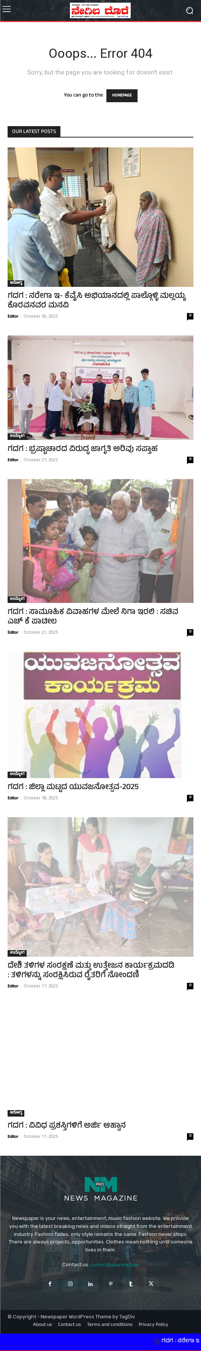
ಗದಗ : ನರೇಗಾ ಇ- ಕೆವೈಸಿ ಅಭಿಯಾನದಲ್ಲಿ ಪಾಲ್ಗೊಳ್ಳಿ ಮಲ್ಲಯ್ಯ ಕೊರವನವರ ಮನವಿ (97, 301)
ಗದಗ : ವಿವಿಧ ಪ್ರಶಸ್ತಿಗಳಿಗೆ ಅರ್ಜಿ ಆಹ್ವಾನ (67, 1126)
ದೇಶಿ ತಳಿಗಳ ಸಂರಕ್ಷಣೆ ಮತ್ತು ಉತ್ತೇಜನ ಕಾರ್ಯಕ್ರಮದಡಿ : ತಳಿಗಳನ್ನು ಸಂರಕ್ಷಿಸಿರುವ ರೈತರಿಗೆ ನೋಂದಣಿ (91, 971)
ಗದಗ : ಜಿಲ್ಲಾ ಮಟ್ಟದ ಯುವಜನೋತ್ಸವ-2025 (73, 787)
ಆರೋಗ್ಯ (16, 283)
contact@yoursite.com (114, 1265)
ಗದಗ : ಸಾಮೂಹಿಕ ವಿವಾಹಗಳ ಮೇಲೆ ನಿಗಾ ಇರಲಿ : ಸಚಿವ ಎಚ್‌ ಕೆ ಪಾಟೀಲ (93, 617)
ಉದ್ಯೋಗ (17, 436)
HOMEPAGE (122, 95)
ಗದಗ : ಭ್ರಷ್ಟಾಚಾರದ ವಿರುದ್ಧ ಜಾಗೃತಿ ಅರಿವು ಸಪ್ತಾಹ (83, 449)
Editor (13, 316)
